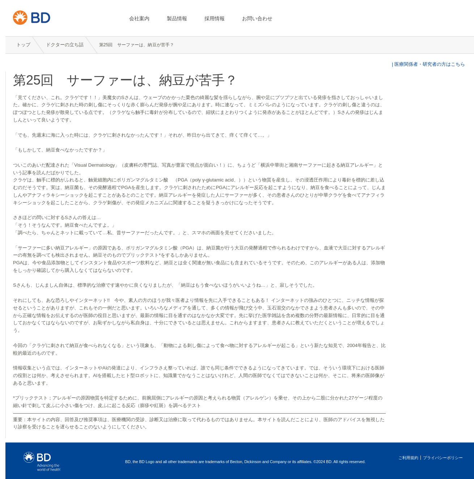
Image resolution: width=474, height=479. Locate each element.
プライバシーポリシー (443, 458)
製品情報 (177, 18)
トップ (23, 44)
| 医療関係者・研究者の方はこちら (427, 64)
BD (58, 17)
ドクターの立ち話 (65, 44)
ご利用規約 (408, 458)
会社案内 (139, 18)
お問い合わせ (257, 18)
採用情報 (214, 18)
